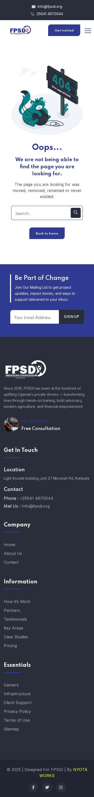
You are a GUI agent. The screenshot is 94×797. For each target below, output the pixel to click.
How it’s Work (17, 601)
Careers (11, 684)
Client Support (17, 702)
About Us (13, 553)
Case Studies (16, 636)
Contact (11, 562)
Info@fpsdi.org (47, 6)
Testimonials (15, 619)
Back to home (47, 233)
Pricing (10, 645)
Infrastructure (17, 693)
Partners (12, 610)
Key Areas (13, 627)
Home (9, 544)
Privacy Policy (17, 711)
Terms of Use (17, 720)
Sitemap (11, 729)
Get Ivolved (64, 30)
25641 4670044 (47, 14)
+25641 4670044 (36, 498)
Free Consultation (40, 428)
